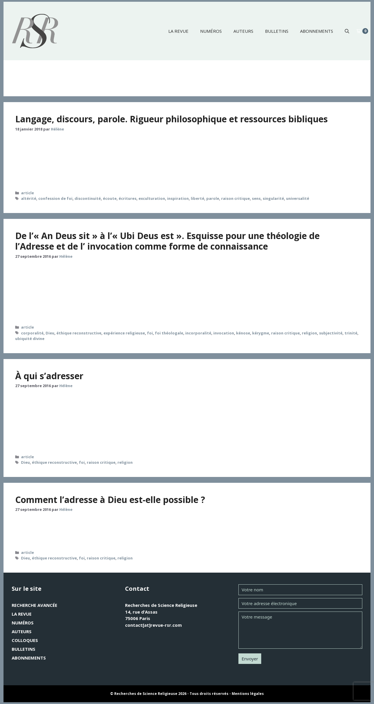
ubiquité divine (29, 338)
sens (256, 198)
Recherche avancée (34, 605)
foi (150, 333)
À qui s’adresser (49, 376)
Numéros (211, 31)
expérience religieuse (124, 333)
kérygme (260, 333)
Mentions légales (248, 693)
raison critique (235, 198)
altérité (28, 198)
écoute (110, 198)
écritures (127, 198)
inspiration (178, 198)
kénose (243, 333)
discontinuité (88, 198)
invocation (223, 333)
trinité (350, 333)
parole (212, 198)
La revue (178, 31)
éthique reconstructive (78, 333)
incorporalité (198, 333)
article (27, 192)
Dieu (50, 333)
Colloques (25, 640)
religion (309, 333)
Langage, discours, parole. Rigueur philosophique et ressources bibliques (171, 119)
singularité (273, 198)
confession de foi (55, 198)
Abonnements (316, 31)
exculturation (151, 198)
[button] (347, 31)
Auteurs (243, 31)
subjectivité (330, 333)
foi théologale (169, 333)
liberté (197, 198)
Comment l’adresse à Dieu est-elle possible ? (110, 500)
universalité (297, 198)
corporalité (32, 333)
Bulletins (276, 31)
